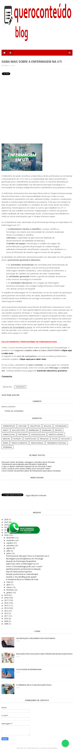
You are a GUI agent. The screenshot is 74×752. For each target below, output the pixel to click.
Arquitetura (35, 426)
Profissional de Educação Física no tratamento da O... (28, 556)
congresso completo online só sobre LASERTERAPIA (37, 350)
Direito (6, 430)
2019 (6, 595)
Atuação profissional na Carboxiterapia (22, 574)
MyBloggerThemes (49, 748)
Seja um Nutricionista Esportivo (19, 571)
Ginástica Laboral (56, 434)
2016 (6, 603)
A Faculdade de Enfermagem (28, 669)
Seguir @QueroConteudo (36, 495)
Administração (9, 426)
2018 (6, 597)
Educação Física (18, 430)
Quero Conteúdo (35, 365)
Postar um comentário (14, 411)
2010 (6, 618)
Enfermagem (20, 387)
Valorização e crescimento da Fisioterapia (35, 638)
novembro (10, 540)
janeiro (9, 592)
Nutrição (17, 439)
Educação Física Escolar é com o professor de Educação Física (44, 654)
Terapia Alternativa (19, 443)
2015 (6, 605)
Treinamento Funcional (56, 443)
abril (8, 584)
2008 (6, 624)
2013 (6, 611)
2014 (6, 608)
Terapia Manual (37, 443)
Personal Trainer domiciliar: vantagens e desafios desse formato (28, 462)
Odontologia (30, 439)
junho (9, 553)
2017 (6, 600)
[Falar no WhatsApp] (65, 743)
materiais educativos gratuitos (52, 370)
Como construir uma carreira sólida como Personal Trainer (26, 468)
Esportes (58, 430)
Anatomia (23, 426)
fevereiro (10, 590)
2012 (6, 613)
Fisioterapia (23, 434)
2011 (6, 616)
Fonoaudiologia (38, 434)
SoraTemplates (32, 748)
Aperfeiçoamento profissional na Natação (23, 569)
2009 (6, 621)
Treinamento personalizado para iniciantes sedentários (24, 464)
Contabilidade (61, 426)
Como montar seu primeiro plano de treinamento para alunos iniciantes (31, 471)
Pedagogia (44, 439)
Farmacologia (9, 434)
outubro (10, 543)
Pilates (55, 439)
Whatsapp (53, 367)
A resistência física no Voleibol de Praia (22, 579)
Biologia (47, 426)
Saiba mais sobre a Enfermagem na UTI (22, 564)
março (9, 587)
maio (8, 582)
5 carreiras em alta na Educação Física (33, 685)
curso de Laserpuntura (26, 356)
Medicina (6, 439)
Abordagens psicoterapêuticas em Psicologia (24, 558)
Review (5, 443)
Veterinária (7, 447)
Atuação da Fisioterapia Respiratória (21, 561)
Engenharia (46, 430)
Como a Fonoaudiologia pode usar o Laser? (24, 566)
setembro (10, 545)
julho (8, 551)
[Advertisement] (21, 94)
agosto (9, 548)
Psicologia (65, 439)
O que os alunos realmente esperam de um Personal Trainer (27, 466)
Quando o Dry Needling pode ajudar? (21, 577)
